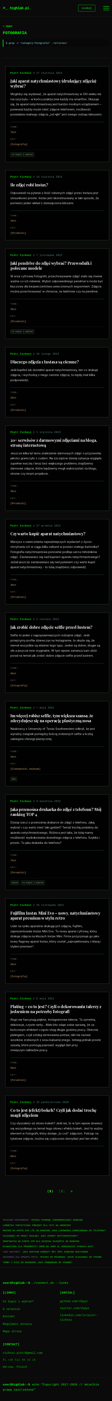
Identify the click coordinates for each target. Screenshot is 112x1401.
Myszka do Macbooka (52, 1257)
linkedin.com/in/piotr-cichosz (79, 1318)
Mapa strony (12, 1332)
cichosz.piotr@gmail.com (22, 1354)
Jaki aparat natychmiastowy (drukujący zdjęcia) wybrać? (53, 84)
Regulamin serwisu (17, 1325)
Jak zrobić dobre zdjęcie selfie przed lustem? (51, 627)
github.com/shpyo (73, 1302)
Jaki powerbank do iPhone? (55, 1262)
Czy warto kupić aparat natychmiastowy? (47, 534)
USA (14, 779)
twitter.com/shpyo (74, 1309)
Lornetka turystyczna (16, 1225)
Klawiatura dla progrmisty (20, 1247)
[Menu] (106, 9)
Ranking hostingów (76, 1252)
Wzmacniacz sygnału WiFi (77, 1247)
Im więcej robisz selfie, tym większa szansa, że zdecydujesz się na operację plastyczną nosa (51, 718)
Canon (15, 883)
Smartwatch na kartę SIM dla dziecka (27, 1241)
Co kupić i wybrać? (18, 1302)
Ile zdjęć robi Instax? (29, 185)
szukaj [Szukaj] (87, 8)
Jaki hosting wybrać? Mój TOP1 (42, 1252)
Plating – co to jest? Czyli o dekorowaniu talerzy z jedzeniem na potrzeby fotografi (55, 1009)
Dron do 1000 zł (49, 1247)
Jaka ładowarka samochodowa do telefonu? (79, 1231)
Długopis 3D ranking (66, 1241)
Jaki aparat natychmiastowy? (59, 1236)
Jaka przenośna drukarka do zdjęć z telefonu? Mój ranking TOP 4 (55, 812)
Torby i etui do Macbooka (19, 1262)
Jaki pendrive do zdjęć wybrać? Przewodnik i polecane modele (51, 266)
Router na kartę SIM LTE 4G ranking (26, 1231)
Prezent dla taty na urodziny (51, 1225)
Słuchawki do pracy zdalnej (21, 1236)
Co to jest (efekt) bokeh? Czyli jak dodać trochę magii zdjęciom (53, 1113)
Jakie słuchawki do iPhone (84, 1257)
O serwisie (11, 1310)
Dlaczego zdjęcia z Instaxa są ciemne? (44, 362)
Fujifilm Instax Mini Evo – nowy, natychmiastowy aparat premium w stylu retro (55, 916)
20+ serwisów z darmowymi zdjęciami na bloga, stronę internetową (53, 443)
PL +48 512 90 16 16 (19, 1361)
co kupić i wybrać (22, 155)
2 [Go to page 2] (62, 1192)
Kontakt (9, 1317)
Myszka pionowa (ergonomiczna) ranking (57, 1220)
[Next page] (71, 1192)
